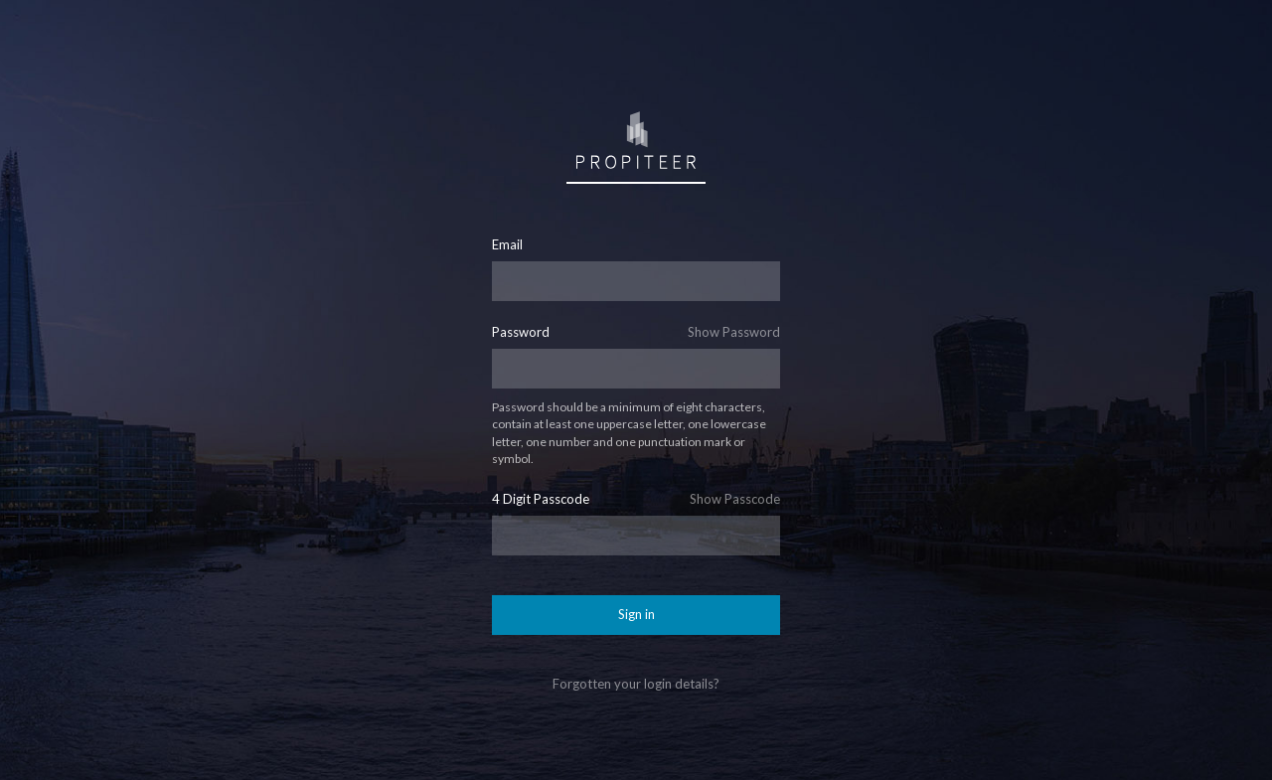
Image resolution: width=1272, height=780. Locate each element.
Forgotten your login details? (636, 684)
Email (507, 244)
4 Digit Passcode (540, 499)
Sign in (636, 614)
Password (521, 332)
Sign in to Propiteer (636, 139)
